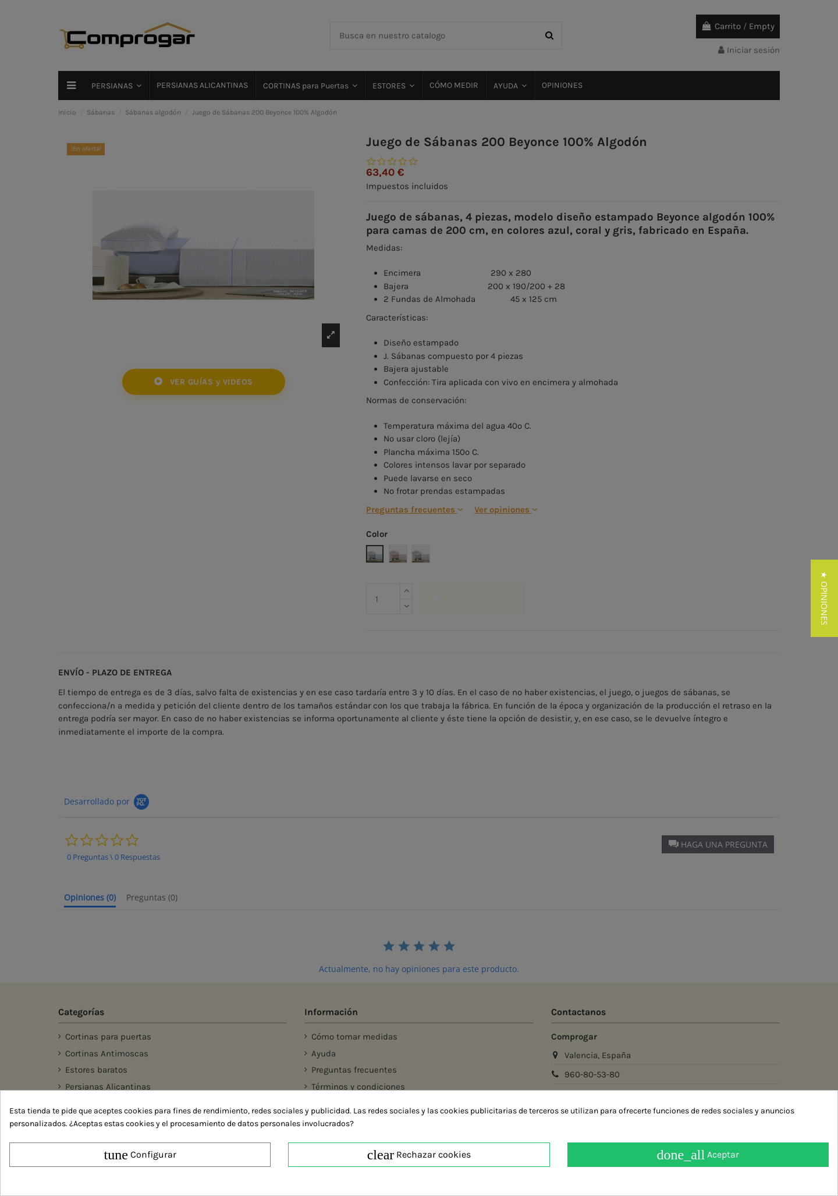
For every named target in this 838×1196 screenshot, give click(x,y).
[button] (824, 598)
